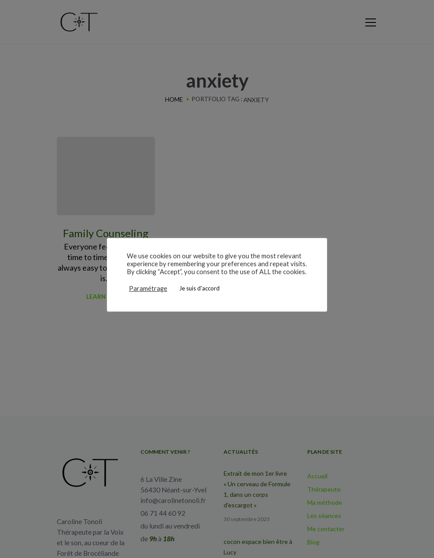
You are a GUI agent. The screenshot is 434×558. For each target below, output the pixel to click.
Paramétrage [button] (148, 288)
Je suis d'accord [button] (199, 288)
